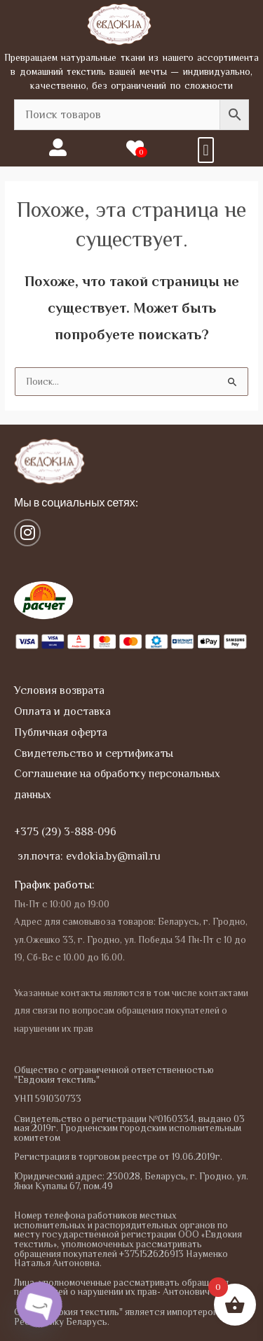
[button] (206, 150)
